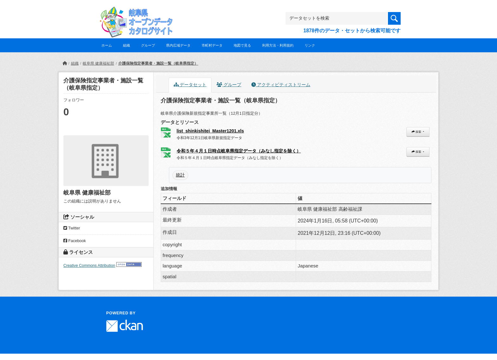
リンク (310, 45)
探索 (417, 131)
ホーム (106, 45)
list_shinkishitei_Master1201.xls (210, 130)
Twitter (71, 228)
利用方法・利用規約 (278, 45)
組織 (126, 45)
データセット (190, 84)
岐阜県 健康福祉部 (98, 63)
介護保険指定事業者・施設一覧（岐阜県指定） (158, 63)
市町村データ (212, 45)
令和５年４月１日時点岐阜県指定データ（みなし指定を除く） (239, 150)
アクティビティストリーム (280, 84)
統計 (180, 174)
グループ (148, 45)
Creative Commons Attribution (89, 265)
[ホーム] (64, 63)
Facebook (74, 241)
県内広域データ (178, 45)
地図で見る (242, 45)
